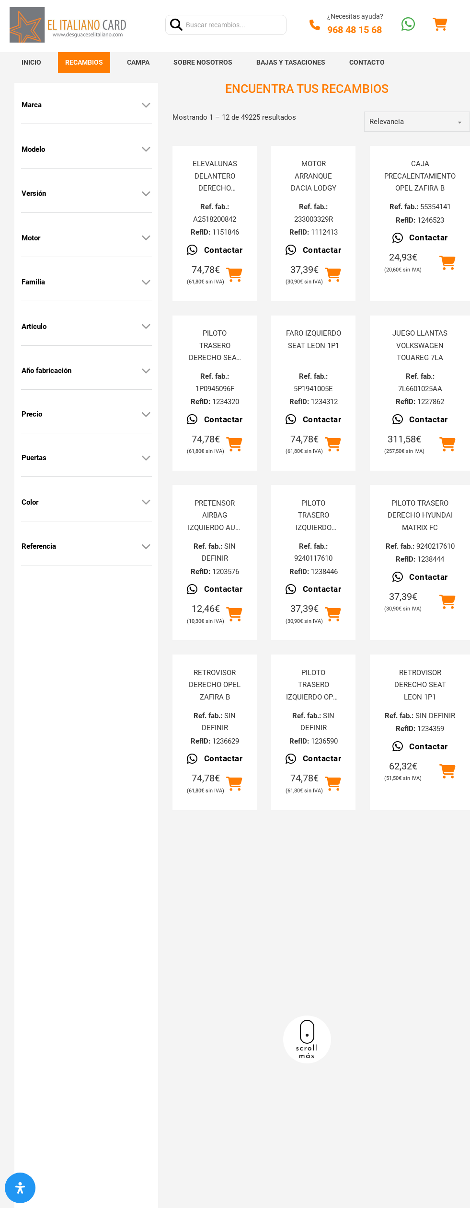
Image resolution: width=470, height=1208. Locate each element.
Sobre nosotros (202, 62)
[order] (417, 122)
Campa (138, 62)
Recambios (84, 62)
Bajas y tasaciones (290, 62)
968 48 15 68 (354, 29)
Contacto (367, 62)
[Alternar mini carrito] (440, 24)
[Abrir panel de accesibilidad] (20, 1188)
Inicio (31, 62)
